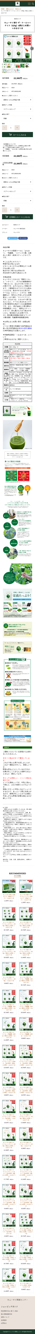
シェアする (23, 238)
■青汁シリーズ (10, 9)
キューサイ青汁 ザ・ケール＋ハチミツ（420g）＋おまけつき (26, 1144)
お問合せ (4, 1323)
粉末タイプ (18, 9)
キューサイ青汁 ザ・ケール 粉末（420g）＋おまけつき (26, 1285)
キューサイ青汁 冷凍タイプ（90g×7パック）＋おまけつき (9, 896)
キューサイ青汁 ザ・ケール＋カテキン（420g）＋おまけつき (9, 979)
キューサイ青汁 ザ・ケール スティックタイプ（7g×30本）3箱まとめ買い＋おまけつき (8, 1202)
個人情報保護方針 (6, 1314)
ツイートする (13, 238)
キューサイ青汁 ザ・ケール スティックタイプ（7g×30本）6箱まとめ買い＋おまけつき (8, 1173)
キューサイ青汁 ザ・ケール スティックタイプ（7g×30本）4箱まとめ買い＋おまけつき (26, 1173)
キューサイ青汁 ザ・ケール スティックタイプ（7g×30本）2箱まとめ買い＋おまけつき (26, 1202)
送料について (5, 1317)
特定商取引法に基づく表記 (9, 1311)
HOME (2, 9)
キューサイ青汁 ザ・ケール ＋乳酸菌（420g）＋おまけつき (26, 1034)
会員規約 (4, 1320)
